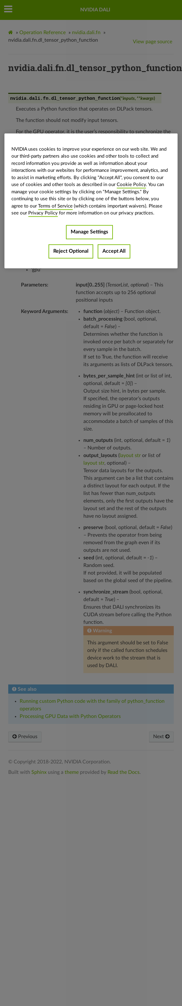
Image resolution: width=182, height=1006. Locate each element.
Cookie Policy (131, 185)
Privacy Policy (43, 213)
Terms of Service (55, 206)
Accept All (114, 251)
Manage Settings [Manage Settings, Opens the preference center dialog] (89, 231)
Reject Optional (70, 251)
